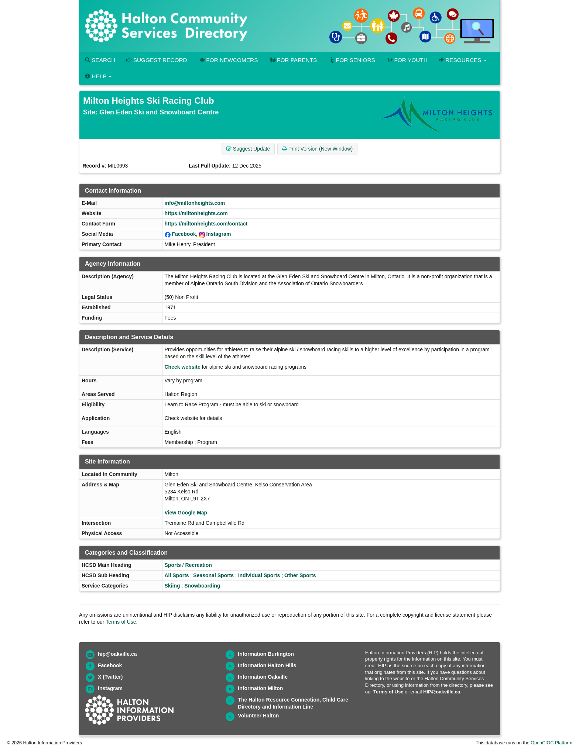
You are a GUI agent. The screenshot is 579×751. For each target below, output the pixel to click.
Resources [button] (463, 60)
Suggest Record (156, 60)
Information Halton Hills (267, 665)
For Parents (293, 60)
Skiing (172, 586)
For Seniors (351, 60)
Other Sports (300, 575)
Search (100, 60)
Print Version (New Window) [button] (317, 149)
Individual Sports (259, 575)
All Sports (177, 575)
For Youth (407, 60)
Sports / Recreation (188, 565)
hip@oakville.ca (117, 654)
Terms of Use (121, 622)
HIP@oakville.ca (441, 692)
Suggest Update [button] (248, 149)
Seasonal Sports (213, 575)
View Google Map (186, 513)
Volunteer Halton (258, 716)
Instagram (218, 234)
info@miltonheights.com (195, 203)
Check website (183, 367)
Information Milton (260, 688)
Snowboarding (202, 586)
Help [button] (98, 76)
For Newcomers (228, 60)
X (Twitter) (110, 677)
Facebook (184, 234)
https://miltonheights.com (196, 213)
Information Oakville (263, 677)
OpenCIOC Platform (551, 742)
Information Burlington (266, 654)
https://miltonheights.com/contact (206, 224)
